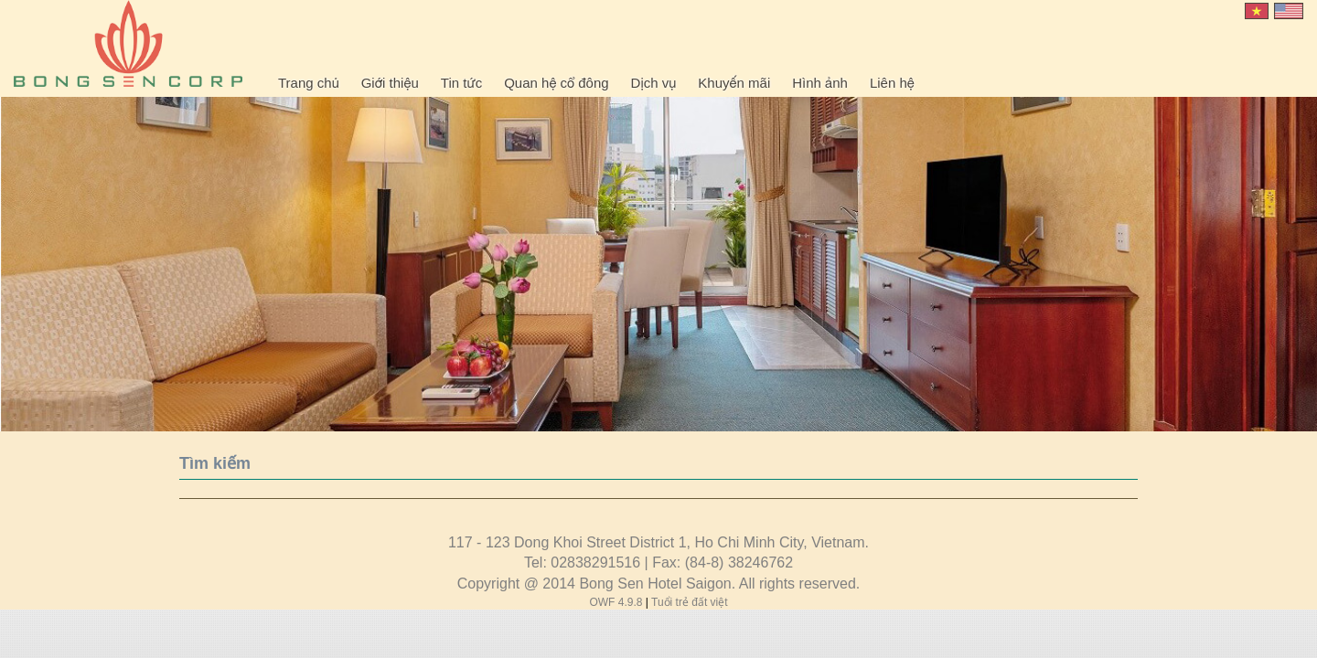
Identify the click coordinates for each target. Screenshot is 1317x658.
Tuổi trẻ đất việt (689, 602)
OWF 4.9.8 (617, 602)
